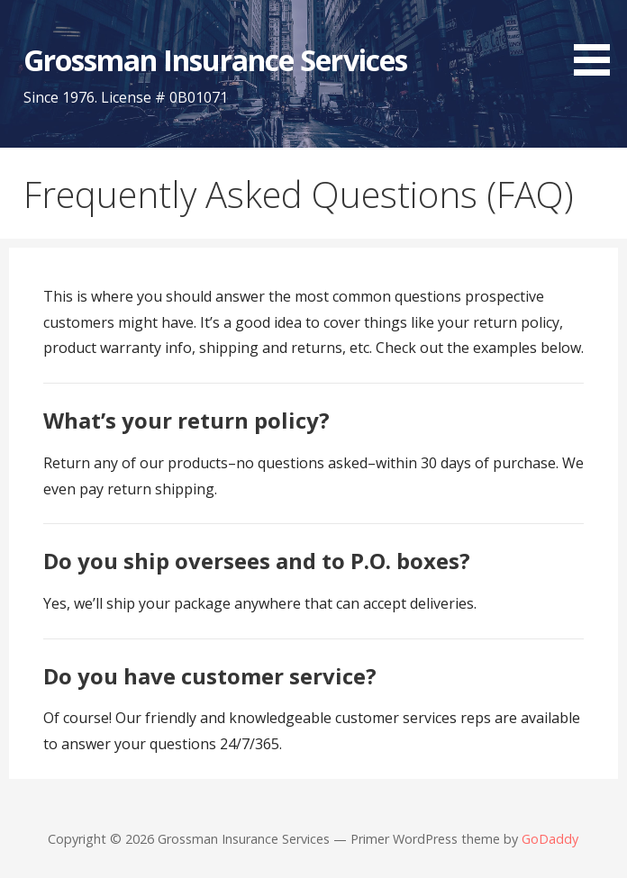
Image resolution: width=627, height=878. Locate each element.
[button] (598, 41)
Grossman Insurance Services (215, 60)
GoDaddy (550, 838)
